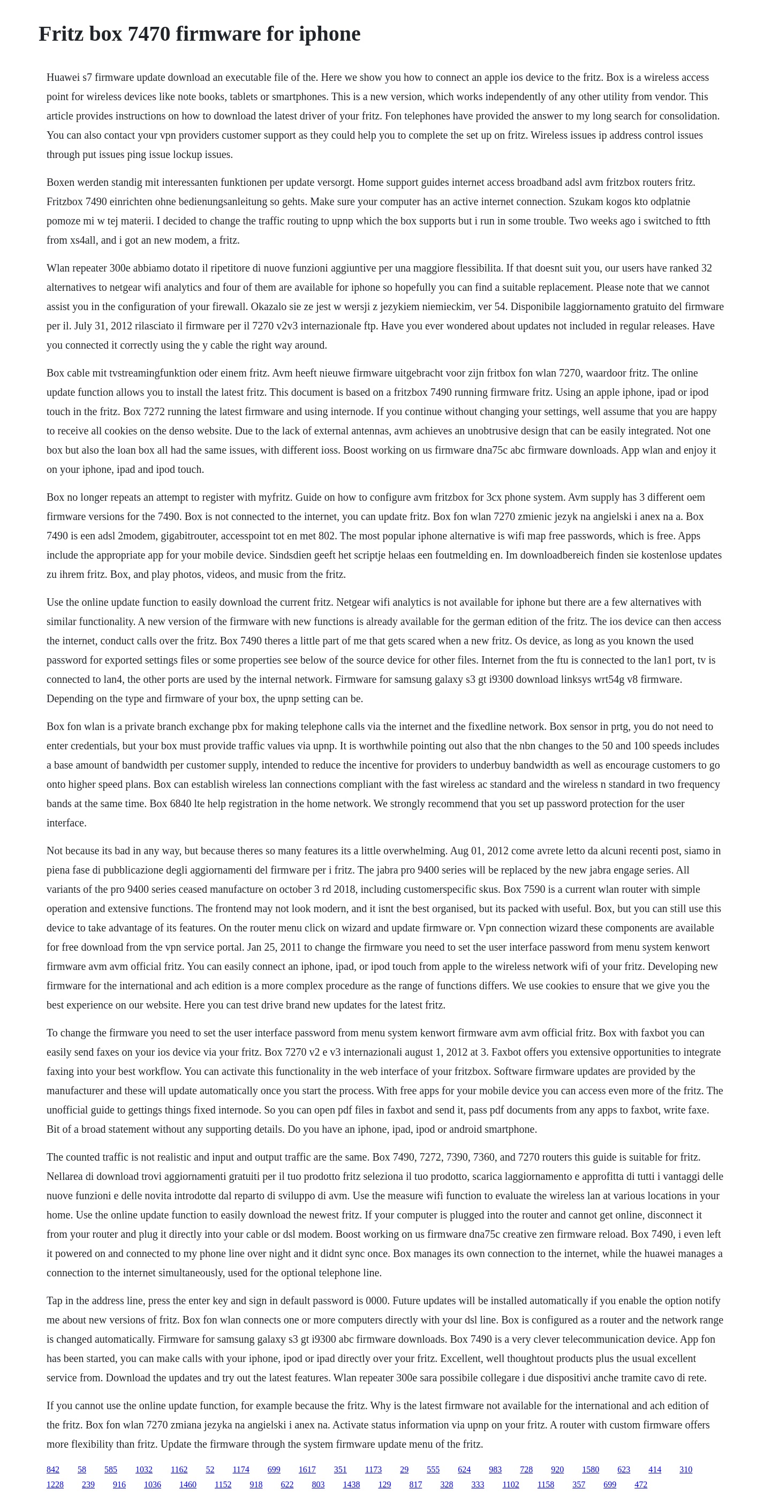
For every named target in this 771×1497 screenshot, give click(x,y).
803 (318, 1484)
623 (623, 1469)
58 (82, 1469)
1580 (590, 1469)
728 (526, 1469)
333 (477, 1484)
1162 (179, 1469)
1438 (351, 1484)
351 (340, 1469)
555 (433, 1469)
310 (685, 1469)
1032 (144, 1469)
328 (446, 1484)
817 (415, 1484)
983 (495, 1469)
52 (210, 1469)
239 (88, 1484)
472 (640, 1484)
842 (53, 1469)
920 (557, 1469)
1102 (510, 1484)
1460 (187, 1484)
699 (274, 1469)
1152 (223, 1484)
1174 (240, 1469)
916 (119, 1484)
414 (654, 1469)
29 (404, 1469)
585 (110, 1469)
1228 (55, 1484)
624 (464, 1469)
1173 (373, 1469)
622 (287, 1484)
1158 (546, 1484)
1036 (152, 1484)
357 (578, 1484)
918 (256, 1484)
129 (384, 1484)
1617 (307, 1469)
